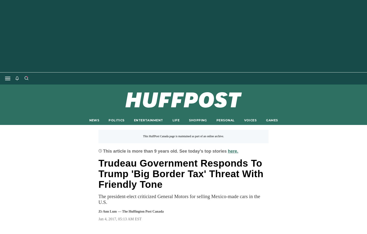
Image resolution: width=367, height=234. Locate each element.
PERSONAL (225, 120)
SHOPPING (198, 120)
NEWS (94, 120)
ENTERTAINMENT (148, 120)
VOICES (250, 120)
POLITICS (116, 120)
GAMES (272, 120)
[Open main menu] (8, 78)
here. (233, 151)
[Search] (26, 78)
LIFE (176, 120)
